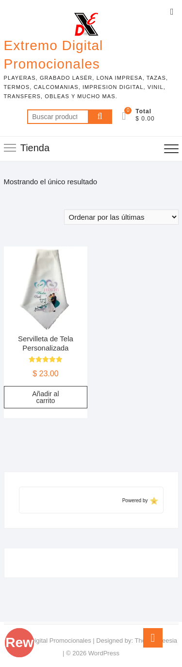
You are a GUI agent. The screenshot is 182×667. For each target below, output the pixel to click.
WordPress (103, 653)
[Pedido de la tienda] (121, 217)
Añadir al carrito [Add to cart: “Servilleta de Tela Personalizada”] (45, 397)
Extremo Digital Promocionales (53, 54)
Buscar (100, 116)
